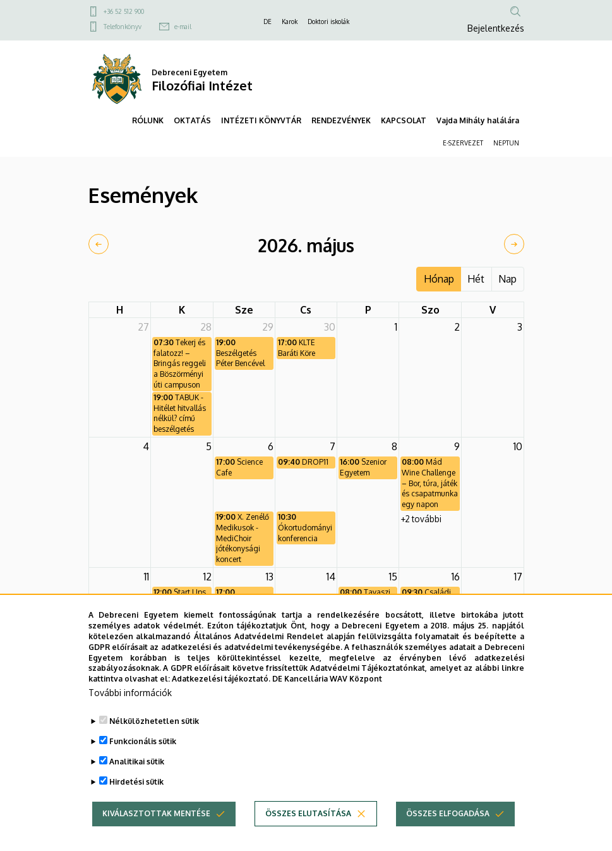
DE (267, 21)
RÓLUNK (148, 120)
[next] (514, 244)
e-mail (182, 26)
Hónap (439, 278)
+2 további (421, 518)
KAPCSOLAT (403, 120)
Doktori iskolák (328, 21)
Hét (475, 278)
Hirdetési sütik (136, 808)
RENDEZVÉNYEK (341, 120)
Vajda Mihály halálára (477, 120)
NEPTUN (506, 143)
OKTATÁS (192, 120)
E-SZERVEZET (463, 143)
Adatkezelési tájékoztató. (221, 705)
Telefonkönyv (122, 26)
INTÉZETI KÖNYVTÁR (261, 120)
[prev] (98, 244)
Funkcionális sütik (142, 768)
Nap (507, 278)
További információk (130, 719)
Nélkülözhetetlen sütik (154, 747)
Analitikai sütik (136, 788)
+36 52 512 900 (124, 11)
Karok (289, 21)
